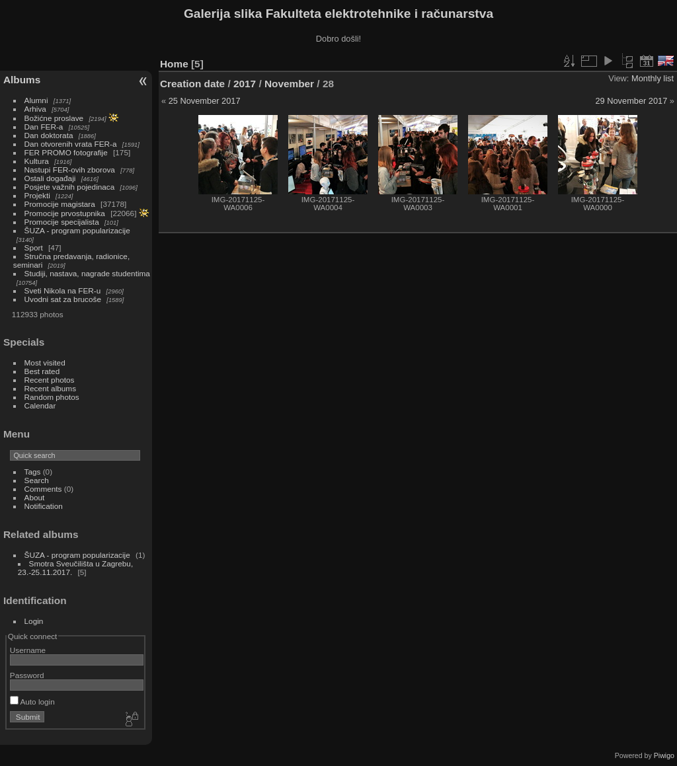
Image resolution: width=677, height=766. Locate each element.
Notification (43, 506)
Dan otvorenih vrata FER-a (70, 143)
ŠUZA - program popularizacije (77, 230)
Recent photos (49, 379)
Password (27, 675)
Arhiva (35, 108)
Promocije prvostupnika (64, 213)
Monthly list (652, 78)
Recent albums (50, 388)
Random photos (51, 397)
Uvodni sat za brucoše (62, 299)
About (34, 497)
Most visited (44, 362)
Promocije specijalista (61, 221)
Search (36, 480)
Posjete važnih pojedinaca (69, 186)
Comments (43, 488)
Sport (33, 247)
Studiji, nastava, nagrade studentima (87, 273)
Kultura (36, 161)
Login (34, 621)
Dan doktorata (48, 135)
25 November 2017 (205, 101)
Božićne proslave (54, 118)
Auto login (32, 701)
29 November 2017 (631, 101)
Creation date (192, 83)
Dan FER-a (43, 126)
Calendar (40, 405)
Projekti (37, 195)
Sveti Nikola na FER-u (62, 290)
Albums (21, 79)
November (289, 83)
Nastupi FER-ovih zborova (69, 169)
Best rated (42, 371)
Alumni (36, 100)
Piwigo (664, 755)
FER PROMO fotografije (66, 152)
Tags (32, 471)
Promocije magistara (59, 204)
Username (28, 650)
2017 (244, 83)
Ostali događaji (50, 178)
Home (174, 63)
